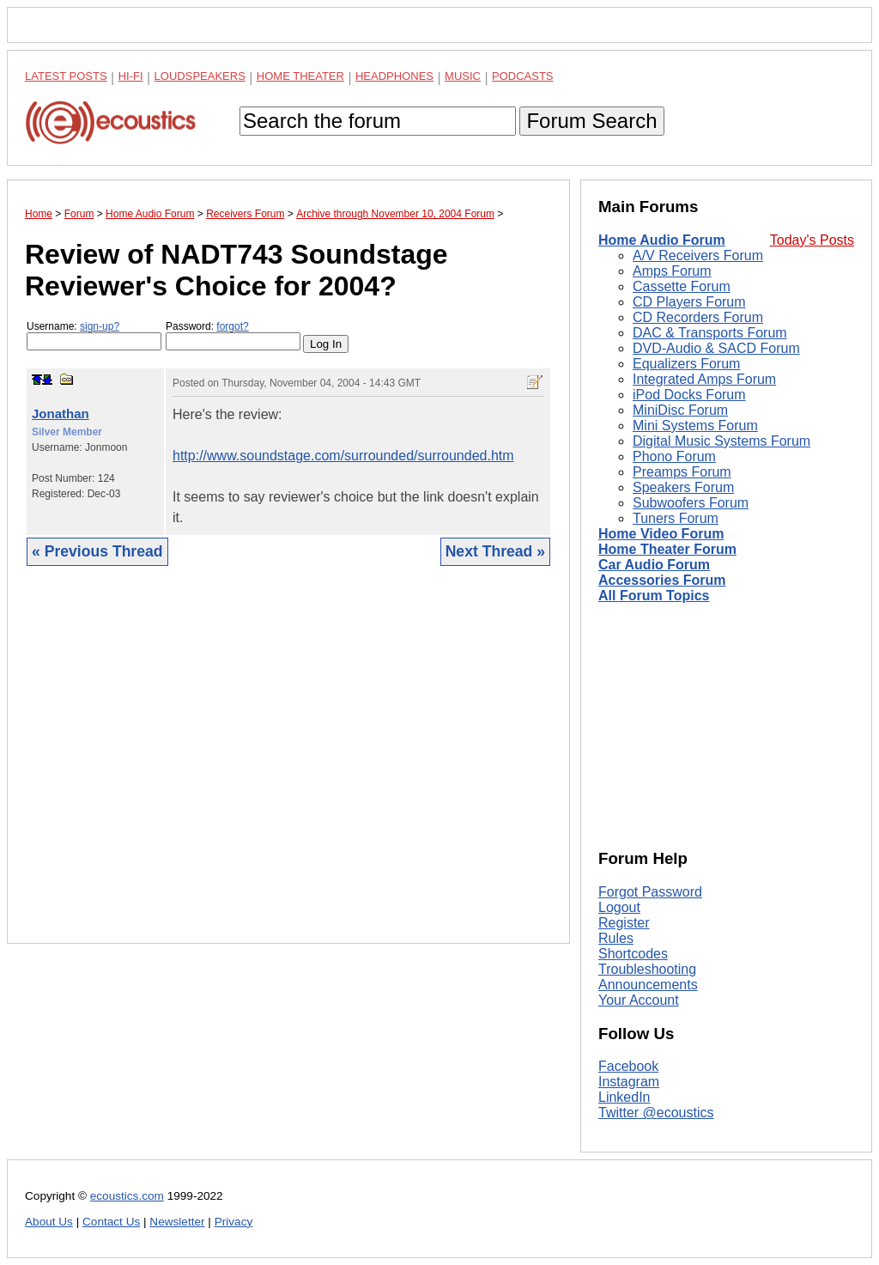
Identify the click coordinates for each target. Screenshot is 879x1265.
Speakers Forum (683, 487)
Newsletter (176, 1221)
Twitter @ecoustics (656, 1112)
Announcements (648, 984)
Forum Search (591, 120)
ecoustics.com (127, 1195)
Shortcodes (633, 953)
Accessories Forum (662, 580)
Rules (615, 938)
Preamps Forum (682, 472)
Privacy (234, 1221)
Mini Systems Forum (695, 425)
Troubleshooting (647, 969)
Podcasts (523, 76)
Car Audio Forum (654, 564)
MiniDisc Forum (680, 410)
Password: (233, 335)
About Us (49, 1221)
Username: (94, 335)
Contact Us (111, 1221)
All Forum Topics (653, 595)
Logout (619, 907)
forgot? (232, 326)
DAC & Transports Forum (710, 332)
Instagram (628, 1081)
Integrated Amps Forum (704, 379)
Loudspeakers (200, 76)
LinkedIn (624, 1097)
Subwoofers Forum (691, 503)
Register (624, 922)
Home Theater (300, 76)
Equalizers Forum (686, 363)
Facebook (628, 1066)
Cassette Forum (681, 286)
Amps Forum (672, 271)
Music (463, 76)
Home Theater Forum (667, 549)
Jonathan (60, 413)
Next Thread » (495, 551)
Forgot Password (650, 892)
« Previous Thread (97, 551)
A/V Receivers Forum (698, 255)
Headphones (394, 76)
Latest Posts (66, 76)
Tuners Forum (675, 518)
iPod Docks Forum (689, 394)
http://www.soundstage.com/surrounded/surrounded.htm (343, 455)
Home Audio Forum (661, 240)
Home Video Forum (661, 533)
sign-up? (99, 326)
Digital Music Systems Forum (721, 441)
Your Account (638, 1000)
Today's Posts (812, 240)
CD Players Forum (689, 302)
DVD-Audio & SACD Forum (716, 348)
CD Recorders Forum (698, 317)
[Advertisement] (288, 768)
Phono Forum (674, 456)
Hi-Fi (130, 76)
